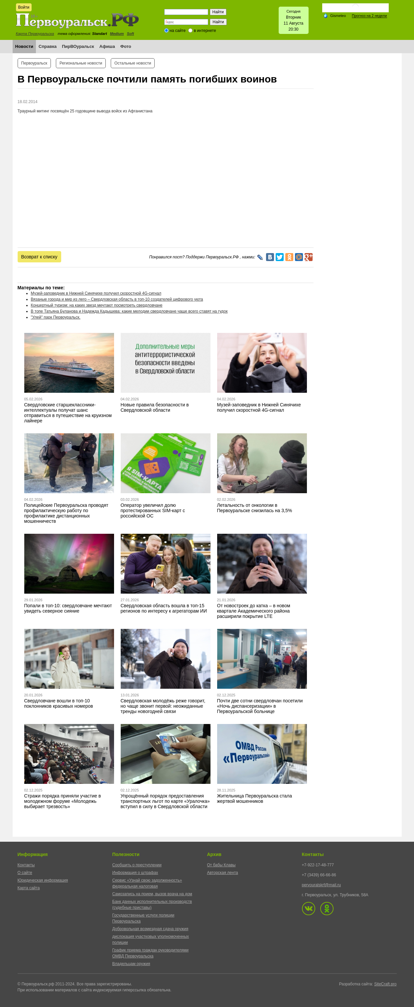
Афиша (107, 46)
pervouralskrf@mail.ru (321, 885)
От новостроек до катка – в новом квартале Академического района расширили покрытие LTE (253, 611)
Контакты (26, 865)
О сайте (25, 872)
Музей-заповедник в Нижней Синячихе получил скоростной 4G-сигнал (96, 293)
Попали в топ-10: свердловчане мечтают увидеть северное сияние (68, 608)
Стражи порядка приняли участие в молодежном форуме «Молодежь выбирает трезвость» (62, 801)
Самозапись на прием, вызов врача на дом (152, 894)
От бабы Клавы (221, 865)
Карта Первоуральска (35, 34)
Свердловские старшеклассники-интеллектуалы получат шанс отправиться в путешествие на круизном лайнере (68, 412)
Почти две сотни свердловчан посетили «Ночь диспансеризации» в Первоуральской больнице (260, 706)
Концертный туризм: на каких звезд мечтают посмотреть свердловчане (97, 305)
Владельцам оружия (131, 963)
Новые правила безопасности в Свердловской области (155, 407)
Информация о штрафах (135, 872)
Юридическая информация (43, 880)
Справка (48, 46)
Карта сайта (29, 888)
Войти (24, 7)
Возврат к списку (39, 256)
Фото (125, 46)
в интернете (205, 30)
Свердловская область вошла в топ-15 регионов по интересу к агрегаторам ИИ (164, 608)
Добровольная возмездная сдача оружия (150, 929)
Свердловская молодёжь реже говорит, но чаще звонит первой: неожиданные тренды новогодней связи (163, 706)
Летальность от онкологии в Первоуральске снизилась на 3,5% (254, 508)
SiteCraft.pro (385, 984)
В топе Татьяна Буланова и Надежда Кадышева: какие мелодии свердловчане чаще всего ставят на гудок (129, 311)
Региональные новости (81, 63)
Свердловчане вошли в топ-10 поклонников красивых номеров (58, 703)
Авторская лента (222, 872)
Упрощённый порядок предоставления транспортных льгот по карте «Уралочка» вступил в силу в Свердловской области (165, 801)
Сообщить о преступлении (137, 865)
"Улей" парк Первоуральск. (55, 317)
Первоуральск (34, 63)
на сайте (178, 30)
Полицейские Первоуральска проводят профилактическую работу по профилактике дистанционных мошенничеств (66, 513)
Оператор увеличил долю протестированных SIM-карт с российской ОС (153, 510)
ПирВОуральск (78, 46)
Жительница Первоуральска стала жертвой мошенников (254, 798)
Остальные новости (132, 63)
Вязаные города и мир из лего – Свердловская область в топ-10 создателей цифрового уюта (117, 299)
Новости (24, 46)
